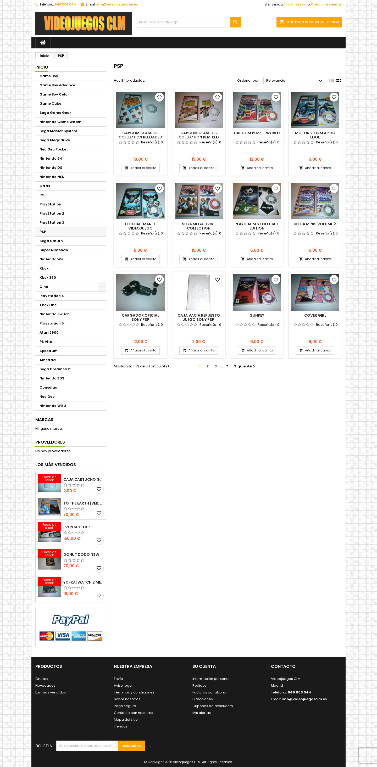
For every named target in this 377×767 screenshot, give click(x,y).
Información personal (210, 678)
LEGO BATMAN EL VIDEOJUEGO (140, 226)
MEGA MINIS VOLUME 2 (315, 224)
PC (42, 195)
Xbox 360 (48, 277)
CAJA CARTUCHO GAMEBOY (83, 479)
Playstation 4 (52, 295)
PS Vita (46, 341)
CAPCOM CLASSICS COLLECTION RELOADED (140, 135)
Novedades (45, 685)
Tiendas (120, 726)
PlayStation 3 (52, 222)
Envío (118, 678)
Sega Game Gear (55, 112)
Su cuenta (204, 666)
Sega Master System (58, 130)
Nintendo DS (51, 167)
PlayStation (50, 204)
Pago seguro (125, 705)
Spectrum (49, 350)
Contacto (283, 666)
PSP (43, 231)
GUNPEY (257, 315)
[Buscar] (188, 22)
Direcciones (202, 699)
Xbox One (48, 305)
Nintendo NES (52, 176)
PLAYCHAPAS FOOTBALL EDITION (257, 226)
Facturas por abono (209, 692)
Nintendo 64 (51, 158)
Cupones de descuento (212, 705)
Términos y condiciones (134, 692)
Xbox (44, 268)
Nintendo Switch (55, 314)
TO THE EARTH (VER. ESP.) (83, 503)
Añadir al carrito (140, 168)
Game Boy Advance (57, 85)
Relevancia (295, 81)
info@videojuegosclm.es (117, 4)
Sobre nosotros (127, 699)
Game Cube (50, 103)
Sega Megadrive (55, 140)
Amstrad (48, 359)
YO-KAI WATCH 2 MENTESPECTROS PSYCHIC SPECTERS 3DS (83, 582)
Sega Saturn (51, 240)
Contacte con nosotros (133, 712)
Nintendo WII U (53, 405)
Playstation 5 (52, 323)
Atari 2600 (49, 332)
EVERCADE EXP (76, 527)
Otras (45, 185)
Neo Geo (47, 396)
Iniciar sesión (295, 4)
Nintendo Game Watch (60, 121)
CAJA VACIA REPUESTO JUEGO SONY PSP (199, 317)
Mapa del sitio (126, 719)
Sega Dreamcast (55, 369)
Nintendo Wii (51, 259)
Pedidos (199, 685)
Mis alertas (201, 712)
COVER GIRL (315, 315)
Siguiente (245, 366)
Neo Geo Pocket (54, 149)
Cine (44, 286)
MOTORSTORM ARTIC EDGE (315, 135)
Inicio (41, 67)
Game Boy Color (54, 94)
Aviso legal (123, 685)
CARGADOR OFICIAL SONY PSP (140, 317)
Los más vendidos (55, 465)
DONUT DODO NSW (81, 554)
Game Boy (49, 76)
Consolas (48, 387)
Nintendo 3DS (52, 378)
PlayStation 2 (52, 213)
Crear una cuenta (326, 4)
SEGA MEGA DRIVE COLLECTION (198, 226)
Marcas (44, 420)
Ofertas (41, 678)
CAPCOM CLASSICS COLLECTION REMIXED (199, 135)
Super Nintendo (54, 250)
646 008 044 (65, 4)
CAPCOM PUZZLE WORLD (257, 133)
